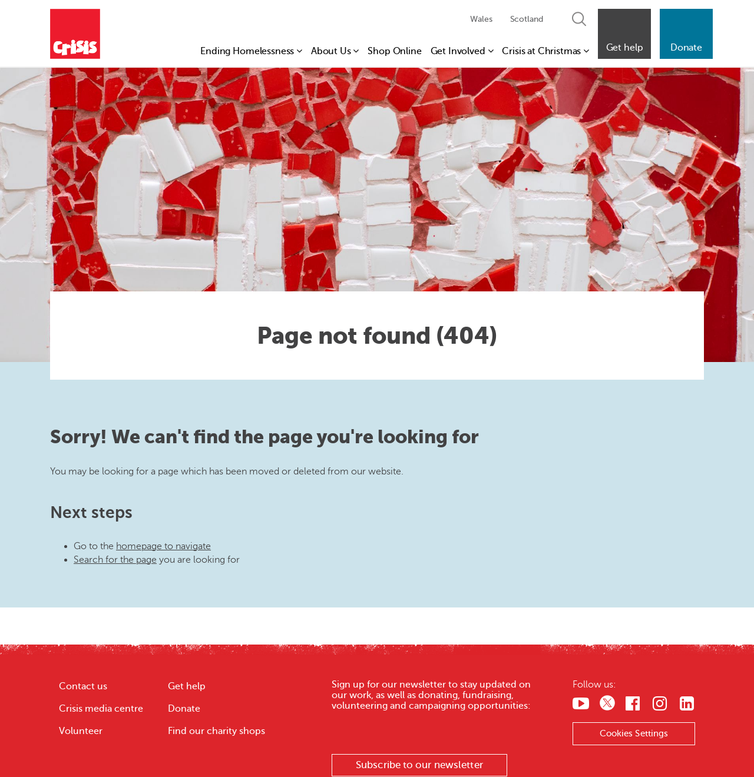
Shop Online (394, 51)
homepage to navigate (163, 546)
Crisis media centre (101, 708)
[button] (624, 34)
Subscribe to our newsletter (419, 765)
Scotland (526, 19)
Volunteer (80, 731)
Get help (187, 686)
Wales (481, 19)
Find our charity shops (216, 731)
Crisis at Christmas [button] (545, 51)
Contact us (83, 686)
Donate (184, 708)
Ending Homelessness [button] (251, 51)
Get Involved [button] (462, 51)
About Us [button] (335, 51)
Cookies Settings (634, 733)
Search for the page (115, 559)
